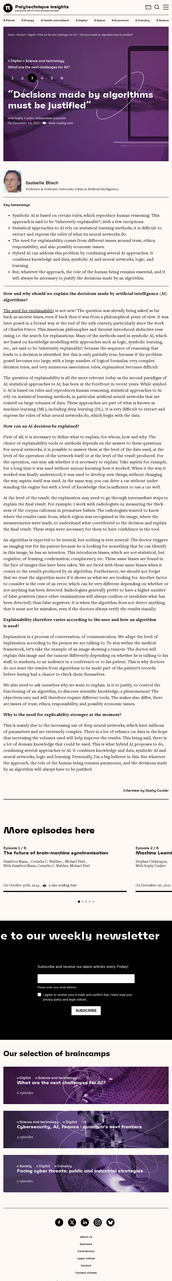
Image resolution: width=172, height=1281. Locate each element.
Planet (9, 20)
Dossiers (21, 34)
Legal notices (86, 1258)
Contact (86, 1265)
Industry (142, 20)
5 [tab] (93, 902)
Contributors (86, 1251)
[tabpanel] (69, 869)
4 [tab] (90, 902)
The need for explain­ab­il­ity (28, 311)
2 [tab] (82, 902)
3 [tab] (86, 902)
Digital (81, 20)
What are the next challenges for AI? (57, 34)
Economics (120, 20)
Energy (28, 20)
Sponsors (86, 1243)
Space (99, 20)
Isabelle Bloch (42, 182)
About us (86, 1236)
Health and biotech (55, 20)
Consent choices (86, 1272)
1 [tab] (79, 902)
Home (11, 34)
